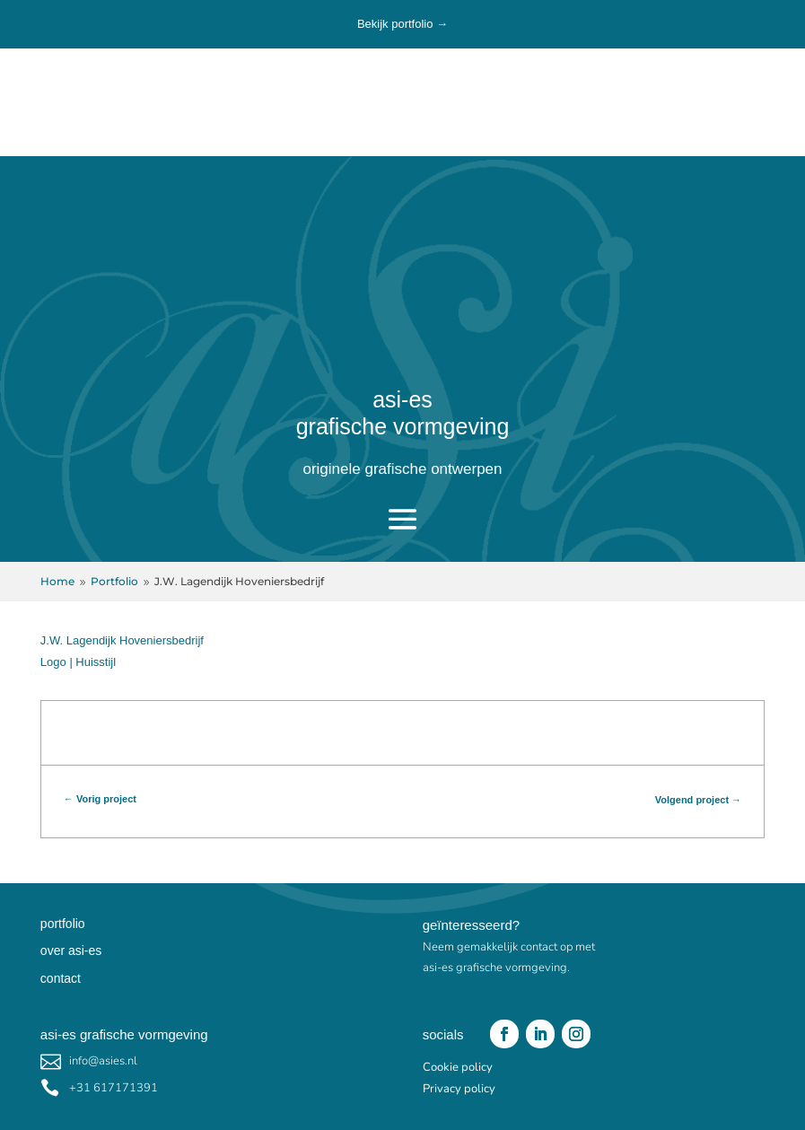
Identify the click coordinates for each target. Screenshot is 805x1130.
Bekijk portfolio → (402, 24)
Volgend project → (698, 799)
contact (60, 978)
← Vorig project (100, 798)
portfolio (62, 923)
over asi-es (70, 950)
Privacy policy (459, 1089)
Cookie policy (458, 1067)
